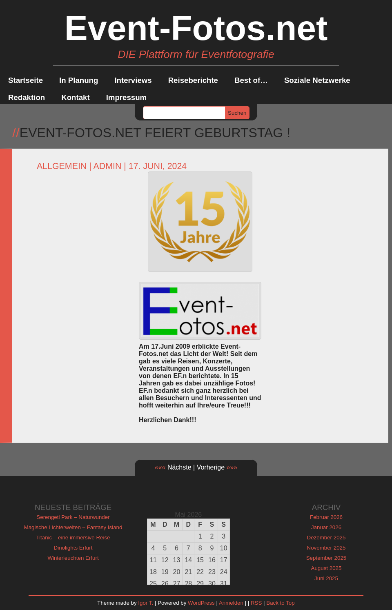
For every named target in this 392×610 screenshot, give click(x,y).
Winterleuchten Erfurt (72, 558)
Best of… (251, 80)
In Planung (78, 80)
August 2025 (326, 568)
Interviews (132, 80)
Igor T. (145, 603)
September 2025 (326, 558)
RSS (256, 603)
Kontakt (75, 97)
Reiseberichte (193, 80)
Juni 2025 (326, 578)
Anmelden (231, 603)
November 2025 (326, 548)
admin (108, 166)
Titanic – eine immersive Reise (73, 537)
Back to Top (280, 603)
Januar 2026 (326, 527)
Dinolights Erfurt (73, 548)
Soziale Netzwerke (317, 80)
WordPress (201, 603)
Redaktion (26, 97)
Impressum (126, 97)
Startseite (25, 80)
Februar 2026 (326, 517)
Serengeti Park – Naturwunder (72, 517)
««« (160, 467)
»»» (232, 467)
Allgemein (62, 166)
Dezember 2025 (326, 537)
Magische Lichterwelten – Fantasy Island (73, 527)
